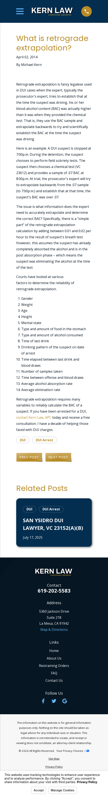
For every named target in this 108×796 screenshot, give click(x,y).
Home (54, 650)
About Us (54, 658)
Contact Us (54, 680)
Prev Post (29, 457)
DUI (23, 440)
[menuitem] (54, 758)
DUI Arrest (44, 440)
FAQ (54, 673)
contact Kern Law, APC (33, 417)
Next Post (58, 457)
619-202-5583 (54, 590)
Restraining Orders (54, 665)
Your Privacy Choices (72, 751)
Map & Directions (54, 629)
